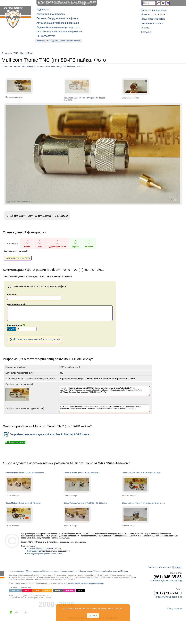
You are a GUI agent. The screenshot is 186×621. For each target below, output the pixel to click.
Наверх (177, 567)
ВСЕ (80, 590)
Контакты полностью (159, 567)
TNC (16, 53)
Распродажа (51, 41)
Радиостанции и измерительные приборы (86, 583)
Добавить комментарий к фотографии (34, 339)
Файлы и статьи (74, 67)
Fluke (47, 590)
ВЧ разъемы (7, 53)
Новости (145, 14)
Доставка (146, 32)
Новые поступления (69, 571)
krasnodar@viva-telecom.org (166, 580)
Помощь (124, 571)
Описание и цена (12, 67)
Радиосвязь (43, 9)
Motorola (15, 590)
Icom (27, 590)
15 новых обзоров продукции (39, 548)
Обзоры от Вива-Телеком (70, 41)
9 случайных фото (35, 551)
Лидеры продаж (86, 571)
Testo (37, 590)
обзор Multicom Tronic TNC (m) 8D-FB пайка (86, 98)
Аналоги (40, 67)
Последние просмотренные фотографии (44, 554)
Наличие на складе (51, 571)
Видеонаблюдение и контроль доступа (58, 27)
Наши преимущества (153, 18)
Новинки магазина (16, 571)
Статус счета (174, 608)
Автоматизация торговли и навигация (57, 22)
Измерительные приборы (50, 14)
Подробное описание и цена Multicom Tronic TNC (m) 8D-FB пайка (46, 434)
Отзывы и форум (54, 67)
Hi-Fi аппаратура (45, 36)
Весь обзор (27, 67)
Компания (146, 23)
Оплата (145, 27)
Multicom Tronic (26, 53)
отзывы (159, 23)
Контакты (146, 10)
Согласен (93, 615)
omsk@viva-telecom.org (168, 596)
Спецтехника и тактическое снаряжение (59, 31)
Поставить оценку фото (18, 258)
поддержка (160, 10)
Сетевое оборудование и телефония (57, 18)
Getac (57, 590)
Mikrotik (69, 590)
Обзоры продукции (34, 571)
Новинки (40, 41)
